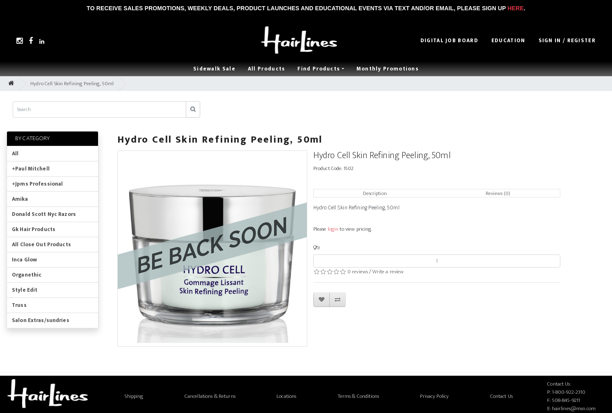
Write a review (388, 271)
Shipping (134, 396)
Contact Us (501, 396)
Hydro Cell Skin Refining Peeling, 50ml (72, 83)
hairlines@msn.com (574, 408)
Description (374, 193)
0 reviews (357, 271)
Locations (286, 396)
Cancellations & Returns (210, 396)
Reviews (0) (498, 193)
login (333, 229)
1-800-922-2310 (569, 392)
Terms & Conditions (358, 396)
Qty (316, 247)
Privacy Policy (434, 396)
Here (515, 8)
